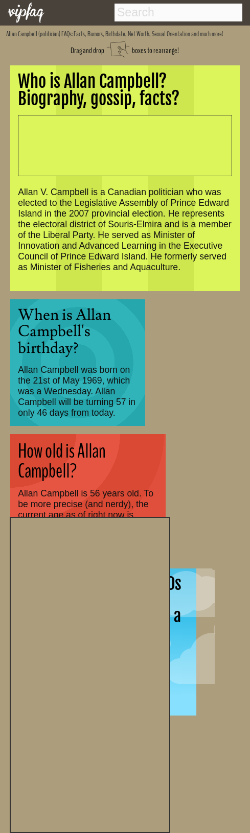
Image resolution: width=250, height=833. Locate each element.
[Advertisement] (90, 673)
